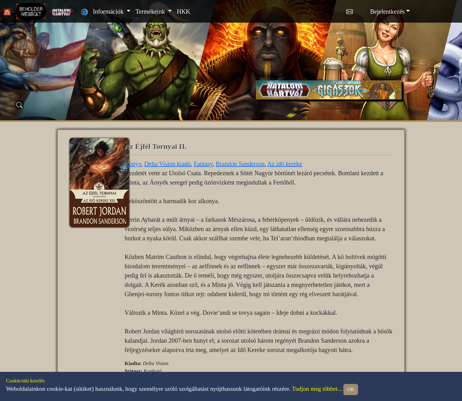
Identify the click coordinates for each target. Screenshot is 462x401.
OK (350, 389)
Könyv (133, 163)
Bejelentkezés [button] (387, 11)
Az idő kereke (284, 163)
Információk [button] (109, 11)
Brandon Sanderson (240, 163)
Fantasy (203, 163)
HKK (183, 11)
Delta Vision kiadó (167, 163)
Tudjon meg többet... (317, 388)
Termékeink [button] (150, 11)
